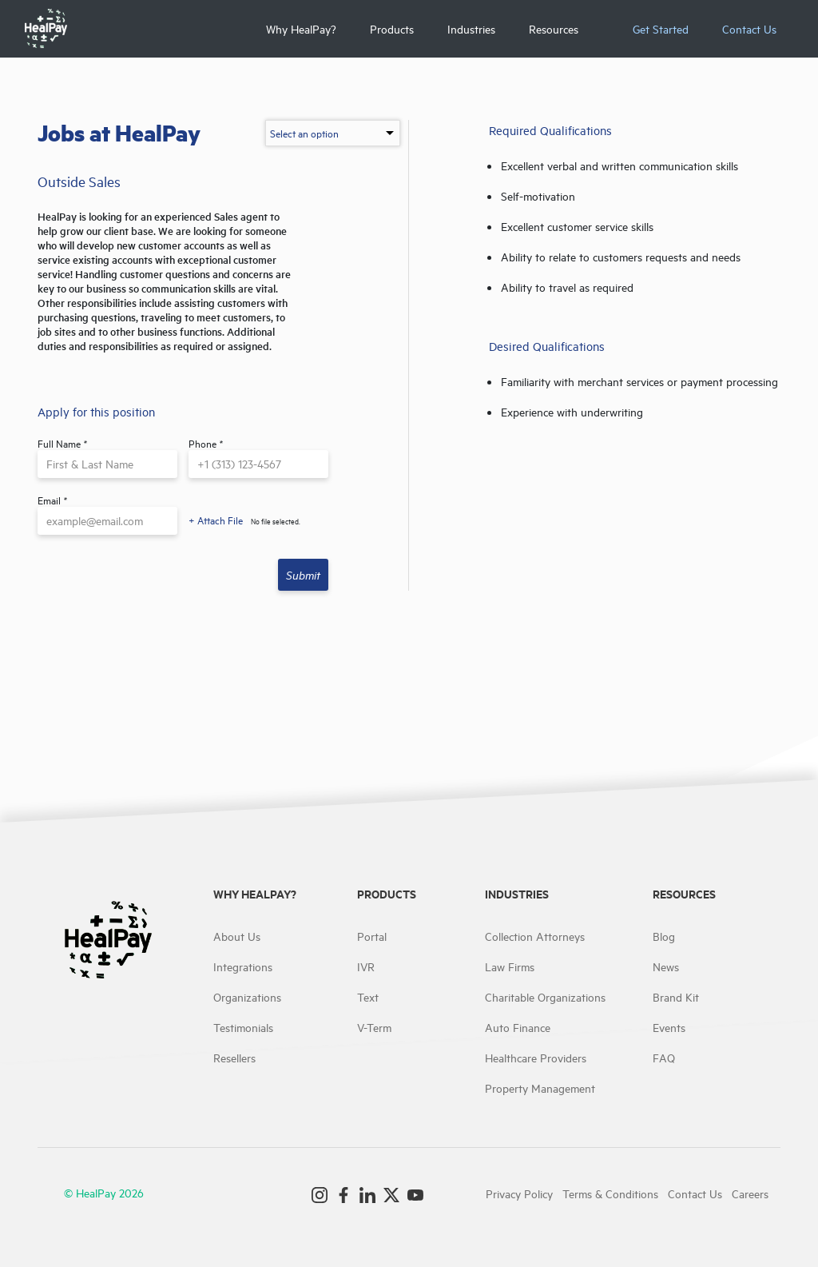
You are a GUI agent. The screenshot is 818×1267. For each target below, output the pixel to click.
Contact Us (749, 28)
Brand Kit (676, 996)
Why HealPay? (301, 28)
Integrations (242, 966)
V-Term (374, 1026)
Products (392, 28)
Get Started (661, 28)
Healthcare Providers (535, 1057)
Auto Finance (517, 1026)
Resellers (234, 1057)
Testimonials (243, 1026)
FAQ (664, 1057)
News (666, 966)
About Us (236, 935)
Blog (664, 935)
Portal (372, 935)
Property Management (540, 1087)
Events (669, 1026)
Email (52, 500)
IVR (366, 966)
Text (368, 996)
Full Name (62, 443)
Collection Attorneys (535, 935)
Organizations (247, 996)
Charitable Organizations (545, 996)
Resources (553, 28)
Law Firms (509, 966)
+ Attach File (216, 520)
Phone (206, 443)
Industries (471, 28)
